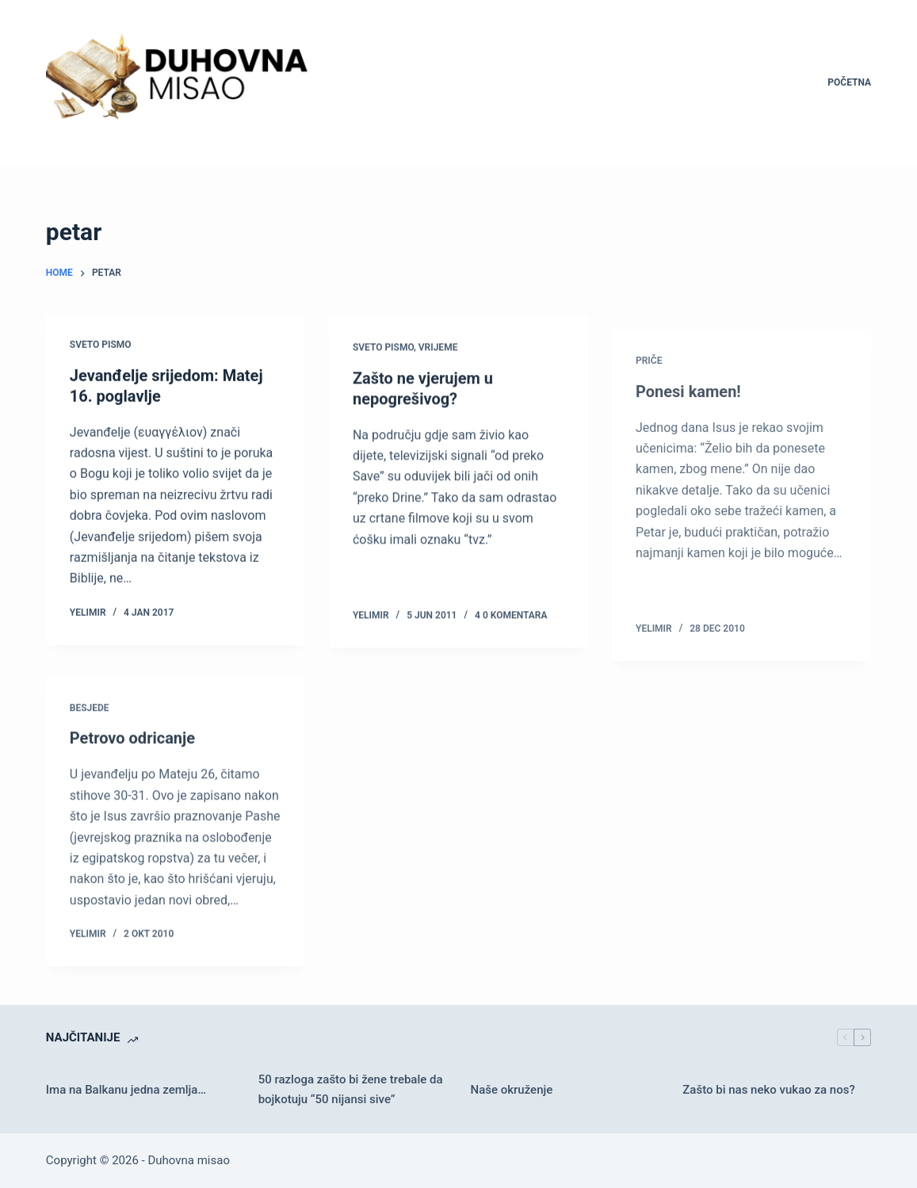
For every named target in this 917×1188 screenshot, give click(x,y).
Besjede (89, 717)
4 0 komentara (511, 618)
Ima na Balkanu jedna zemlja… (126, 1090)
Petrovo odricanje (132, 747)
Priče (649, 378)
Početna (849, 82)
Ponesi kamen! (688, 409)
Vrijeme (438, 350)
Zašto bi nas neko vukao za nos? (768, 1090)
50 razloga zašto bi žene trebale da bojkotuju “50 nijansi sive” (350, 1089)
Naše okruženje (511, 1090)
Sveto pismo (101, 345)
